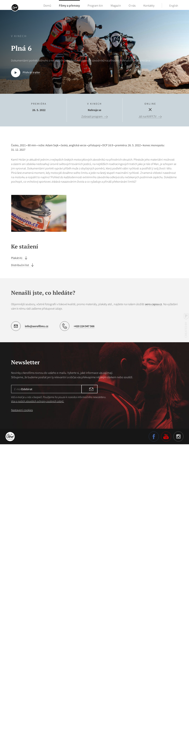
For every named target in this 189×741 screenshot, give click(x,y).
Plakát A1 (17, 555)
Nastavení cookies (22, 707)
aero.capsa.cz (153, 602)
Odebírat (88, 687)
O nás (132, 5)
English (173, 5)
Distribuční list (20, 562)
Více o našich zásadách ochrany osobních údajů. (37, 698)
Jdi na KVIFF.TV (147, 116)
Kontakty (148, 5)
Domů (47, 5)
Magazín (116, 5)
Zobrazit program (92, 116)
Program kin (95, 5)
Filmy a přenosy (69, 5)
